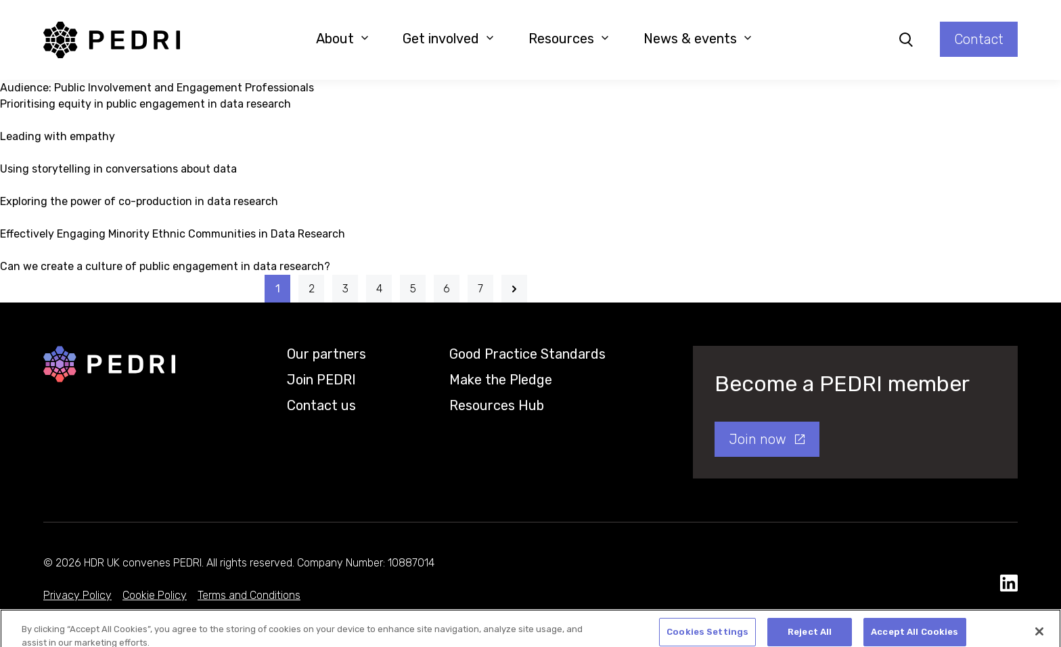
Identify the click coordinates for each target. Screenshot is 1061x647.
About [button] (342, 38)
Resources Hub (496, 405)
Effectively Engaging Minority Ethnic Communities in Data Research (172, 233)
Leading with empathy (57, 136)
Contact (978, 39)
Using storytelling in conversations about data (118, 168)
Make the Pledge (500, 380)
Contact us (321, 405)
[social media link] (1009, 584)
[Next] (514, 289)
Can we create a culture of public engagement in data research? (165, 266)
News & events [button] (698, 38)
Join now (757, 439)
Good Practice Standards (527, 354)
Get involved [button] (448, 38)
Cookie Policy (154, 595)
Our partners (326, 354)
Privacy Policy (77, 595)
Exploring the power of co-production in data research (139, 201)
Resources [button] (568, 38)
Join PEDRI (321, 380)
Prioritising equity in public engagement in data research (145, 103)
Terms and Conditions (249, 595)
